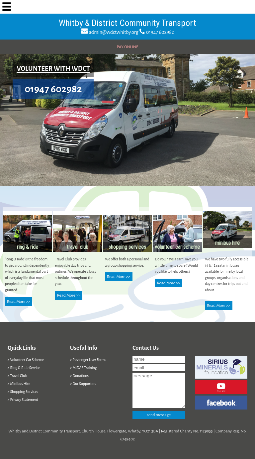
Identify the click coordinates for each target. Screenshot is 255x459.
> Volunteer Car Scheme (26, 360)
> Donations (79, 376)
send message (159, 415)
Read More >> (18, 301)
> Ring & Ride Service (24, 368)
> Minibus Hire (19, 384)
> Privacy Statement (23, 400)
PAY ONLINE (127, 47)
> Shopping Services (23, 392)
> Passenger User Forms (88, 360)
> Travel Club (17, 376)
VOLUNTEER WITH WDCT (53, 68)
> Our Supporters (83, 384)
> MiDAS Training (83, 368)
